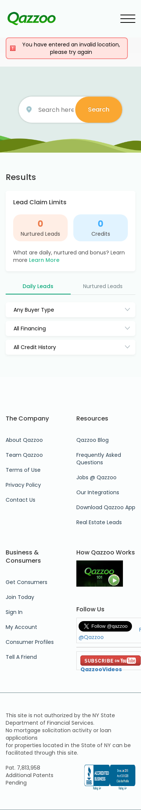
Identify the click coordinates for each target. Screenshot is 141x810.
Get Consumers (26, 582)
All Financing (30, 328)
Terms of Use (23, 470)
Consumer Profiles (30, 642)
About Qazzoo (24, 440)
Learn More (44, 260)
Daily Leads (38, 286)
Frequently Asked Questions (98, 458)
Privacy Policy (23, 485)
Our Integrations (97, 492)
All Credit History (35, 347)
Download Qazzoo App (105, 507)
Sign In (14, 612)
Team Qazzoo (24, 455)
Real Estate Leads (99, 522)
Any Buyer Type (34, 310)
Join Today (20, 597)
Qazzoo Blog (92, 440)
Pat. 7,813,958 (23, 767)
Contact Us (20, 500)
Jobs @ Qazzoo (96, 477)
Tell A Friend (21, 657)
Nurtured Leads (40, 234)
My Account (21, 627)
